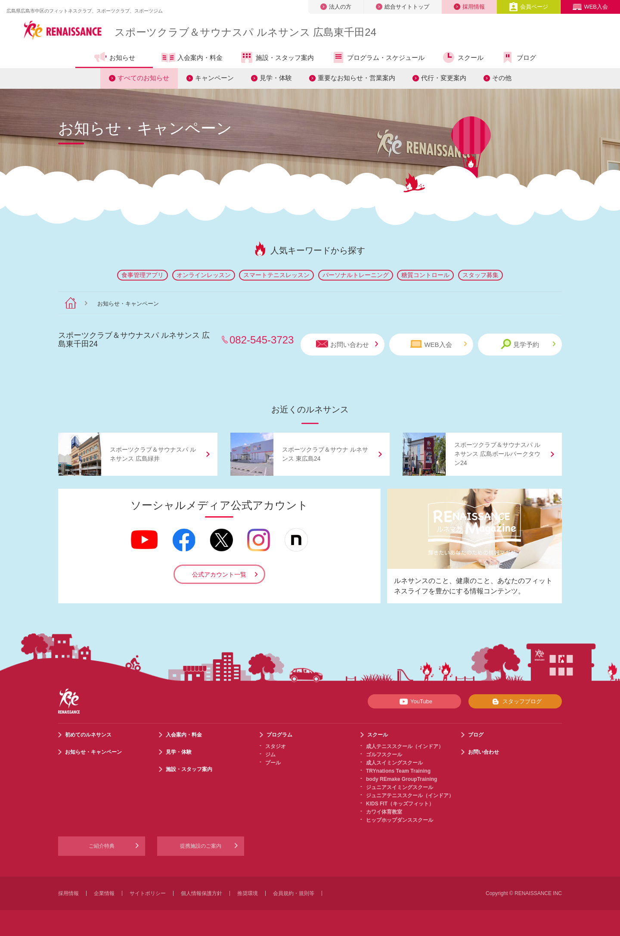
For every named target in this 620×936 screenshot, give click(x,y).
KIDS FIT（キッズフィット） (400, 804)
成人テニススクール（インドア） (404, 746)
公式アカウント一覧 (219, 574)
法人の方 (335, 6)
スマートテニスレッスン (276, 274)
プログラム (279, 735)
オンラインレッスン (204, 274)
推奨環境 (247, 893)
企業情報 (104, 893)
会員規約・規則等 (293, 893)
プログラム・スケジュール (378, 57)
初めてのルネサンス (88, 735)
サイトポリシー (148, 893)
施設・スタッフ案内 (277, 57)
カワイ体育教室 (384, 812)
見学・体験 (276, 77)
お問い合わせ (347, 344)
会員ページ (528, 6)
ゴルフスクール (384, 755)
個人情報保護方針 (201, 893)
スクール (463, 57)
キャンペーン (214, 77)
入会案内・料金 (192, 58)
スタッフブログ (515, 701)
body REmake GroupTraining (401, 779)
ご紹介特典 (102, 846)
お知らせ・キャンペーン (93, 752)
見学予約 (528, 344)
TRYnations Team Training (398, 771)
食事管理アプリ (142, 274)
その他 (502, 77)
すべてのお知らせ (143, 77)
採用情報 (469, 6)
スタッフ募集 (480, 274)
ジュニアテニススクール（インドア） (410, 795)
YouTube (414, 701)
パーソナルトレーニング (355, 274)
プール (273, 763)
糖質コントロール (425, 274)
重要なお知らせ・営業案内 (356, 77)
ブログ (518, 57)
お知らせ (114, 57)
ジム (270, 755)
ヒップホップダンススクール (399, 820)
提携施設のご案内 (200, 846)
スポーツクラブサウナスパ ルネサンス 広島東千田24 (245, 32)
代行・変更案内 (443, 77)
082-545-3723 (261, 340)
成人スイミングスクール (394, 763)
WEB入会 (590, 6)
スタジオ (275, 746)
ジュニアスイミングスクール (399, 787)
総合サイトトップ (402, 6)
